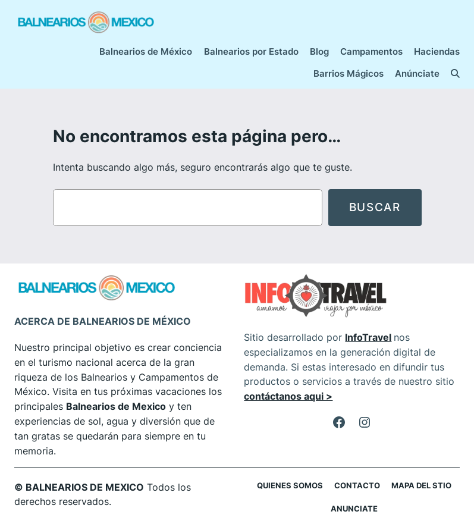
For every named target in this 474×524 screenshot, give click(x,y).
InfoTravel (368, 337)
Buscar (375, 207)
